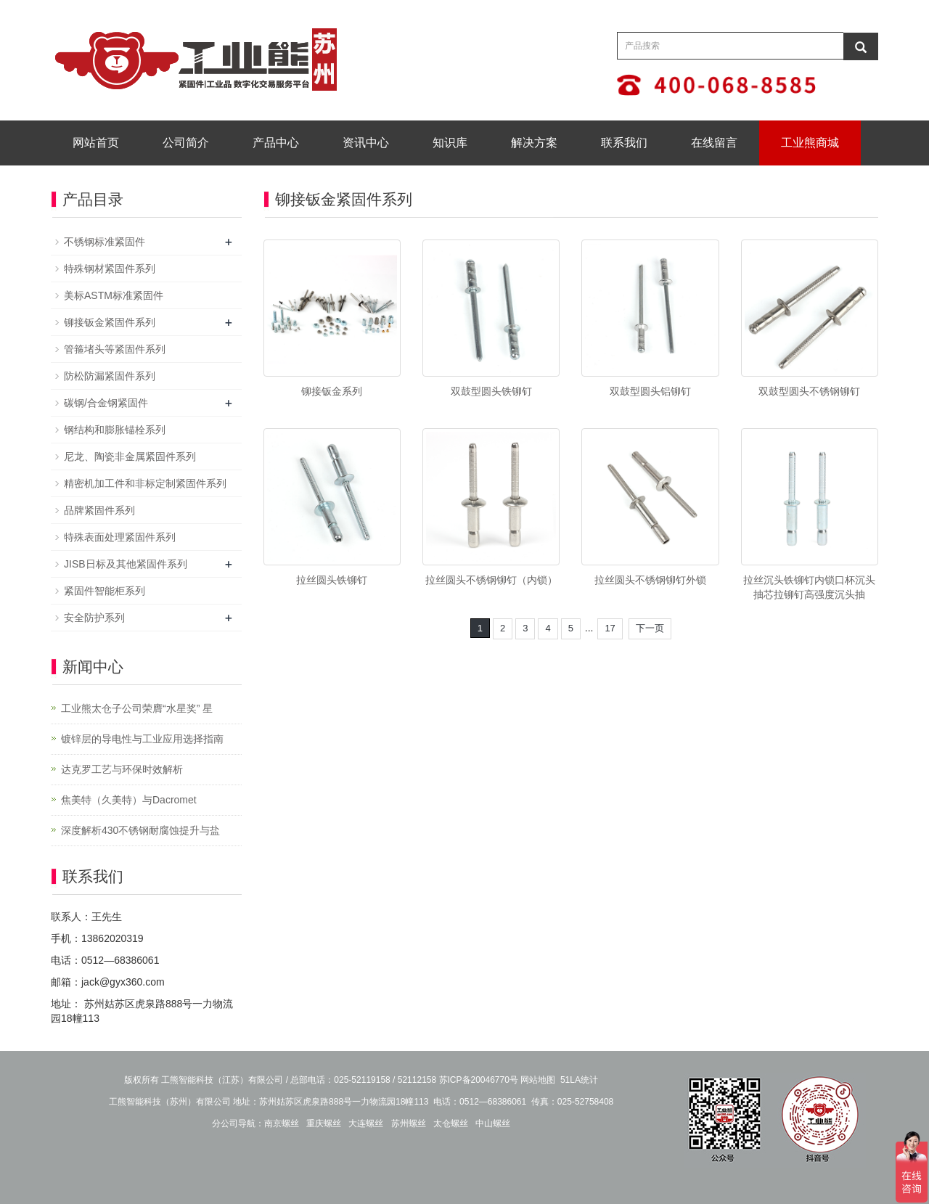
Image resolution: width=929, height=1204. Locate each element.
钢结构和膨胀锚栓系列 (114, 429)
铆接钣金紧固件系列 (109, 322)
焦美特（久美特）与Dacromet (129, 800)
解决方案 (534, 142)
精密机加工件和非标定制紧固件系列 (145, 483)
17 (610, 628)
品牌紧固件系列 (99, 510)
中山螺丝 (492, 1123)
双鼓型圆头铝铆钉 (650, 391)
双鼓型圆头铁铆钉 (491, 391)
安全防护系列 (94, 617)
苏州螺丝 (408, 1123)
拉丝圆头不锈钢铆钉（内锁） (491, 580)
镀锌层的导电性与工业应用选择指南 (142, 739)
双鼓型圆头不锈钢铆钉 (809, 391)
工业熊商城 (810, 142)
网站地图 (537, 1080)
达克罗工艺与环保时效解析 (122, 769)
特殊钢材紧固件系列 (109, 268)
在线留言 (714, 142)
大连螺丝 (365, 1123)
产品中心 (276, 142)
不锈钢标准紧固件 (104, 241)
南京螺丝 (281, 1123)
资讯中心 (366, 142)
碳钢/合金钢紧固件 (106, 403)
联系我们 (624, 142)
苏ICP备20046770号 (478, 1080)
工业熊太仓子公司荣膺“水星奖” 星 (137, 708)
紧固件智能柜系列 (104, 591)
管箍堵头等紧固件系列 (114, 349)
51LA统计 (579, 1080)
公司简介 (186, 142)
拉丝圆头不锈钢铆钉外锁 (650, 580)
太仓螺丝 (450, 1123)
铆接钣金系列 (331, 391)
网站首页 (96, 142)
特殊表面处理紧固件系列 (120, 537)
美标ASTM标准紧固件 (113, 295)
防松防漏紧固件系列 (109, 376)
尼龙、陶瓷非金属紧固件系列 (130, 456)
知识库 (450, 142)
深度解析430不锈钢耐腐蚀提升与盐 (140, 830)
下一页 (650, 628)
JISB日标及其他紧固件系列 (125, 564)
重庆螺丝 (323, 1123)
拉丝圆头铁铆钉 (331, 580)
